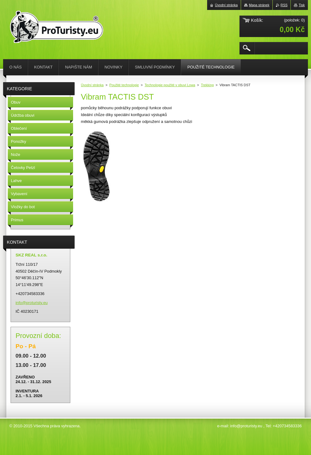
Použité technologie (124, 85)
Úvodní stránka (92, 85)
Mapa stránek (259, 5)
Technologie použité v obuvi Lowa (170, 85)
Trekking (207, 85)
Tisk (302, 5)
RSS (284, 5)
